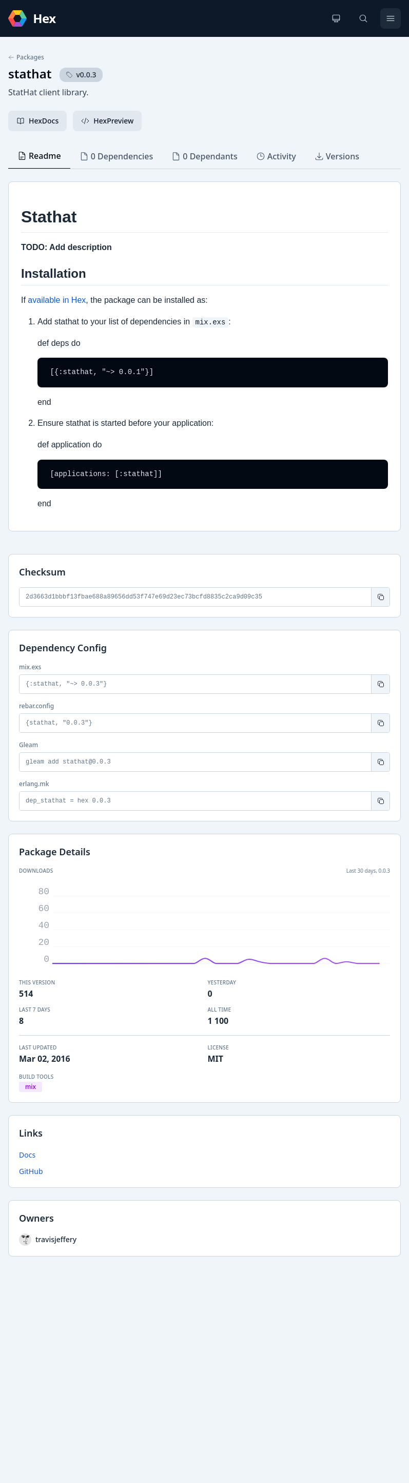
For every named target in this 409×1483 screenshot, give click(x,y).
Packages (26, 57)
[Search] (363, 18)
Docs (27, 1155)
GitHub (31, 1171)
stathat (29, 73)
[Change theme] (336, 18)
